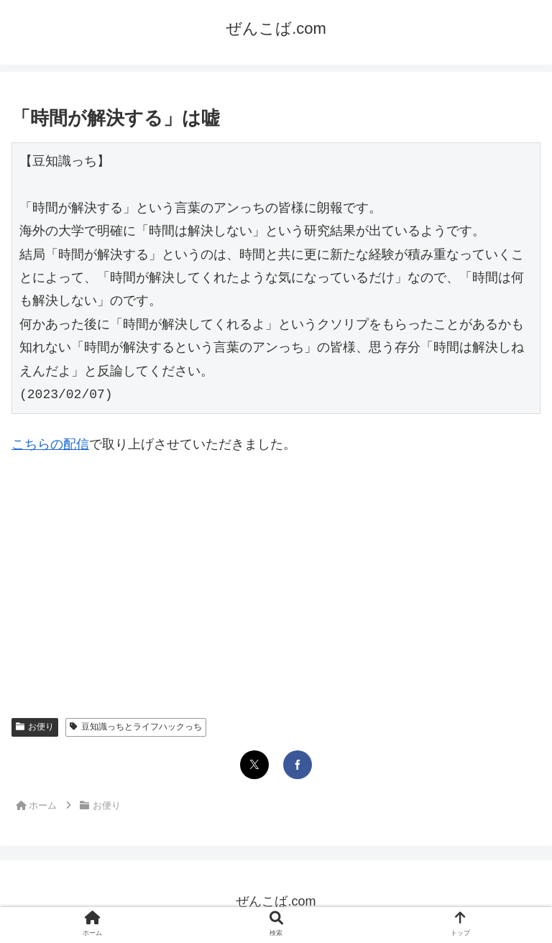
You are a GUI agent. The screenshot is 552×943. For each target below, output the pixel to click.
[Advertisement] (276, 574)
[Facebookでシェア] (297, 764)
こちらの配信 (50, 444)
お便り (35, 727)
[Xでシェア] (254, 764)
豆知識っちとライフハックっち (136, 727)
